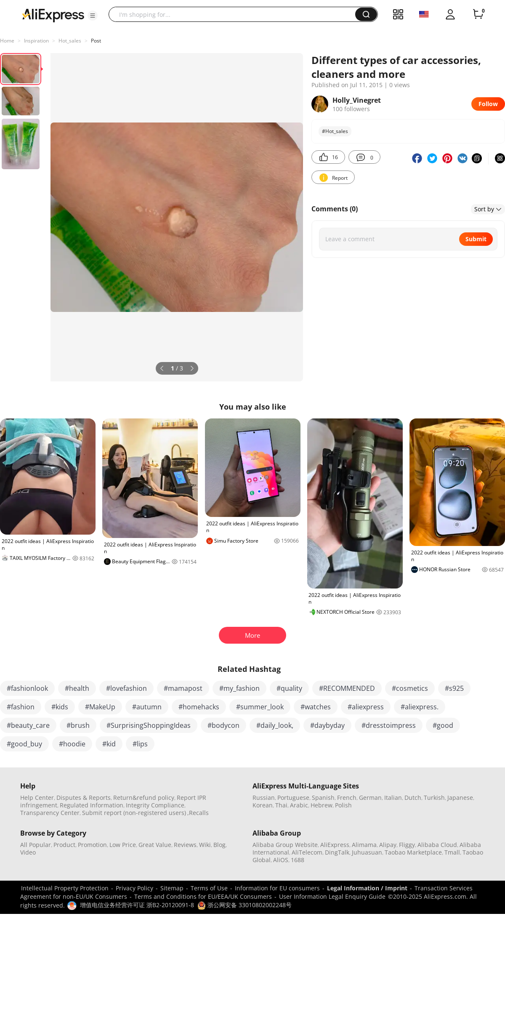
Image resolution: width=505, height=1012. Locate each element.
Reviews (185, 845)
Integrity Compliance (155, 805)
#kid (109, 743)
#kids (59, 706)
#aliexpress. (420, 706)
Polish (343, 805)
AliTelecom (307, 852)
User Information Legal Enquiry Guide (332, 896)
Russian (263, 798)
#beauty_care (28, 725)
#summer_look (260, 706)
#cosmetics (410, 688)
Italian (393, 798)
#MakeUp (100, 706)
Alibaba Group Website (285, 845)
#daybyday (327, 725)
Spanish (323, 798)
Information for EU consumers (277, 888)
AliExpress (334, 845)
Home (7, 40)
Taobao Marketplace (413, 852)
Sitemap (171, 888)
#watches (315, 706)
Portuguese (293, 798)
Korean (262, 805)
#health (77, 688)
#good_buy (24, 743)
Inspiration (36, 40)
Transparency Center (50, 813)
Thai (281, 805)
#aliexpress (366, 706)
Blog (219, 845)
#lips (140, 743)
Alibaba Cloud (437, 845)
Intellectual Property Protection (65, 888)
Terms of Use (209, 888)
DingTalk (337, 852)
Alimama (364, 845)
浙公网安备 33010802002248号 (244, 905)
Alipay (387, 845)
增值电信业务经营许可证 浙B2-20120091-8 (137, 905)
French (346, 798)
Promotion (92, 845)
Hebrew (321, 805)
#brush (78, 725)
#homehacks (198, 706)
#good (443, 725)
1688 (297, 860)
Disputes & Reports (83, 798)
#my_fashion (239, 688)
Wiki (205, 845)
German (370, 798)
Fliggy (407, 845)
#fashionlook (27, 688)
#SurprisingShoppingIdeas (148, 725)
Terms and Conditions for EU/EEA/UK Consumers (203, 896)
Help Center (37, 798)
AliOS (280, 860)
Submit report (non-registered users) (134, 813)
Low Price (122, 845)
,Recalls (198, 813)
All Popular (35, 845)
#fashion (21, 706)
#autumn (147, 706)
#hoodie (72, 743)
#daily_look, (274, 725)
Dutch (412, 798)
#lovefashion (126, 688)
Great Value (154, 845)
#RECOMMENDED (347, 688)
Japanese (460, 798)
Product (64, 845)
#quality (289, 688)
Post (96, 40)
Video (28, 852)
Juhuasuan (367, 852)
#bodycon (223, 725)
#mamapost (183, 688)
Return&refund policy (143, 798)
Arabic (299, 805)
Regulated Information (91, 805)
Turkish (434, 798)
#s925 (454, 688)
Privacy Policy (134, 888)
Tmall (452, 852)
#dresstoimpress (388, 725)
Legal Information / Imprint (367, 888)
